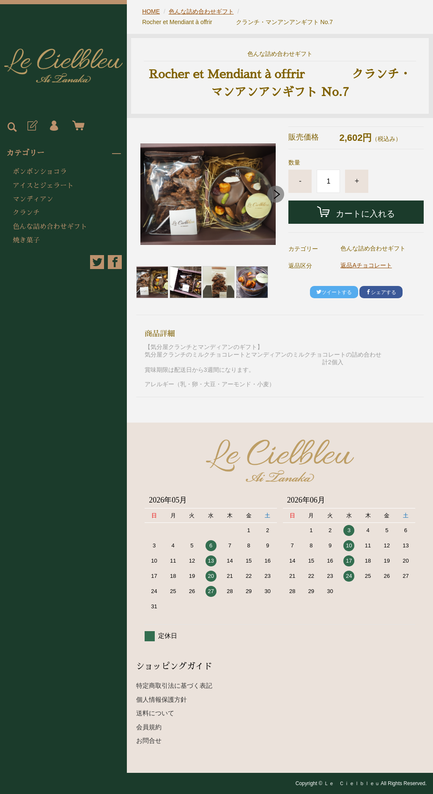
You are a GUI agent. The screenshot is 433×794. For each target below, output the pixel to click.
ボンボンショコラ (40, 171)
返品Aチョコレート (366, 265)
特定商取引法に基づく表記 (174, 685)
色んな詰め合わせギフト (50, 226)
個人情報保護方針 (161, 699)
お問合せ (149, 740)
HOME (151, 11)
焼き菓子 (26, 240)
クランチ (26, 212)
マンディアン (33, 199)
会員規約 (149, 727)
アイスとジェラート (43, 185)
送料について (155, 713)
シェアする (381, 292)
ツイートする (334, 292)
